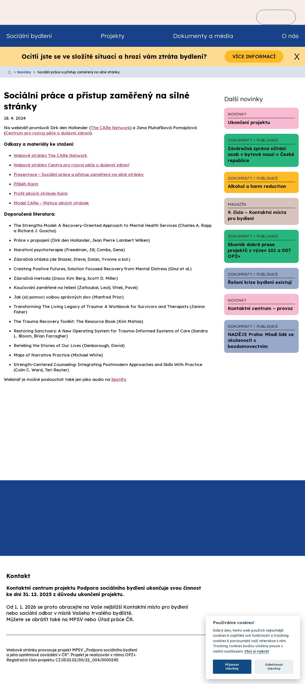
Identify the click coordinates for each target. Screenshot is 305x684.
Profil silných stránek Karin (41, 193)
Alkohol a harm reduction (261, 182)
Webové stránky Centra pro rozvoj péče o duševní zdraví (71, 164)
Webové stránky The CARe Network (50, 155)
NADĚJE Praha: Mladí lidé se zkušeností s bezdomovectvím (261, 336)
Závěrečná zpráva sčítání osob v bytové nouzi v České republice (261, 150)
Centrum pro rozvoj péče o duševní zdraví (47, 132)
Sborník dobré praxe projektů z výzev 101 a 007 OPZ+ (261, 246)
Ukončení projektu (261, 118)
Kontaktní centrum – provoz (261, 304)
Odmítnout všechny (274, 666)
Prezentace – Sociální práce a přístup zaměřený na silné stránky (78, 174)
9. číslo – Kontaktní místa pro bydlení (261, 211)
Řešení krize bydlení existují (261, 278)
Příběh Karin (26, 183)
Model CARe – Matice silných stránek (51, 202)
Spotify (118, 379)
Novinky (24, 72)
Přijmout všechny (232, 666)
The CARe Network (110, 127)
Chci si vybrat (256, 651)
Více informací (254, 56)
